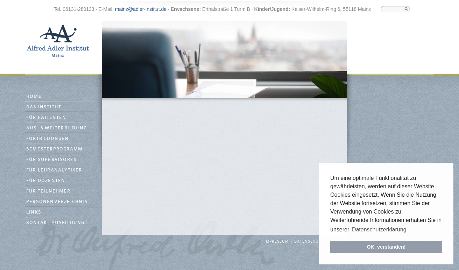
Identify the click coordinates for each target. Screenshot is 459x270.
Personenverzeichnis (57, 202)
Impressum (276, 241)
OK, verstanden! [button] (386, 247)
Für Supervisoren (51, 159)
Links (33, 212)
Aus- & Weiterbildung (56, 128)
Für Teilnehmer (48, 191)
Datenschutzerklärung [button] (379, 229)
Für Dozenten (45, 180)
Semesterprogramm (54, 149)
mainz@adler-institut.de (141, 9)
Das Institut (43, 107)
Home (34, 96)
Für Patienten (46, 117)
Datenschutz (309, 241)
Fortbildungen (47, 138)
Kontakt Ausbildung (55, 223)
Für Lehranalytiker (54, 170)
